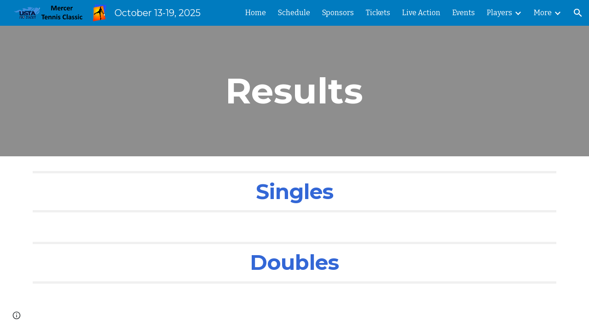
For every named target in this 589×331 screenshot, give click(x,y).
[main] (294, 91)
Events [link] (463, 12)
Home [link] (255, 12)
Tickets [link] (378, 12)
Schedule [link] (294, 12)
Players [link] (499, 12)
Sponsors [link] (338, 12)
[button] (578, 13)
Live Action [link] (421, 12)
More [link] (543, 12)
